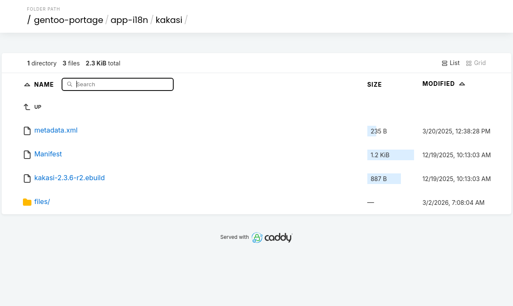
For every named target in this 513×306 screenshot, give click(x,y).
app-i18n (129, 20)
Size (374, 84)
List (450, 63)
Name (45, 84)
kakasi (168, 20)
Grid (475, 63)
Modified (445, 83)
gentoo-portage (68, 20)
